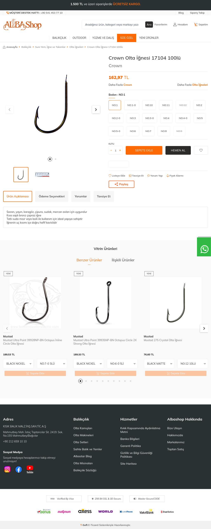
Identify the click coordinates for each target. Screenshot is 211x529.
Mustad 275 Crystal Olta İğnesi (163, 340)
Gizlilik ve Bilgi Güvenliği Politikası (136, 454)
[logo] (22, 24)
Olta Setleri (80, 442)
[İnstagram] (7, 469)
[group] (52, 104)
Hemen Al (178, 150)
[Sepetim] (201, 24)
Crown (115, 65)
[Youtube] (30, 469)
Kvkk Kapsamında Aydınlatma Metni (140, 430)
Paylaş (121, 184)
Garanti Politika (130, 446)
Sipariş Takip (197, 12)
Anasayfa (10, 46)
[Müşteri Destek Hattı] (34, 12)
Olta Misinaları (83, 463)
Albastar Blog (82, 456)
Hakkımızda (175, 435)
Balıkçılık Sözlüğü (84, 470)
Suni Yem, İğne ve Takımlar (50, 46)
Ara (149, 24)
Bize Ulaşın (174, 428)
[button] (50, 159)
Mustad (8, 336)
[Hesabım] (180, 24)
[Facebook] (18, 469)
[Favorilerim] (158, 24)
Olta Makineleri (83, 435)
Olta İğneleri (76, 46)
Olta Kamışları (82, 428)
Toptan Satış (175, 449)
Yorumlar (81, 196)
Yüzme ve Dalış (103, 37)
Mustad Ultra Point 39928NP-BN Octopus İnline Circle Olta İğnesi (32, 341)
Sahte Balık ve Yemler (87, 449)
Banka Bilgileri (129, 439)
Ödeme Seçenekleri (51, 196)
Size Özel (126, 37)
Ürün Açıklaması (18, 196)
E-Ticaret (93, 525)
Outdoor (79, 37)
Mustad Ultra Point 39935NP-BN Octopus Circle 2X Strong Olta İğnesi (105, 341)
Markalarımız (175, 442)
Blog (181, 12)
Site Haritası (128, 463)
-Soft (84, 525)
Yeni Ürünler (149, 37)
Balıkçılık (59, 37)
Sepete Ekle (144, 150)
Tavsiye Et (136, 175)
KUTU (111, 144)
